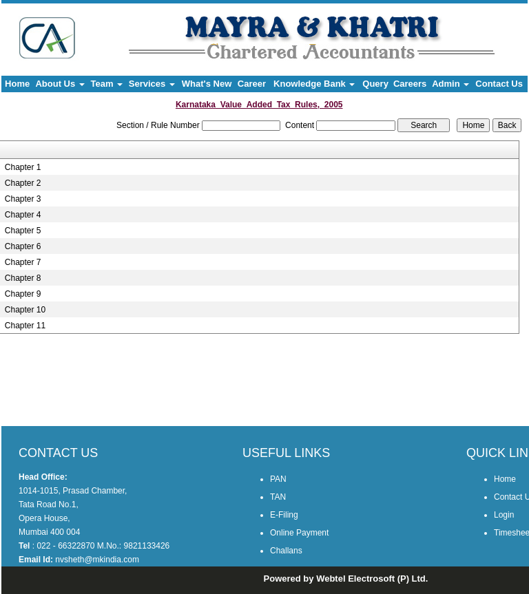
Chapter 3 (23, 199)
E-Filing (284, 515)
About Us (59, 83)
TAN (278, 497)
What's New (206, 83)
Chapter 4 (23, 215)
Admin (450, 83)
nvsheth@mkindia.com (97, 559)
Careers (409, 83)
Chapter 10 (25, 310)
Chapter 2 (23, 183)
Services (152, 83)
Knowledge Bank (314, 83)
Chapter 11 (25, 325)
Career (252, 83)
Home (17, 83)
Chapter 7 (23, 262)
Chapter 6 (23, 246)
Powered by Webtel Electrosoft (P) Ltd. (346, 578)
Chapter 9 (23, 294)
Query (375, 83)
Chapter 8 (23, 278)
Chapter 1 (23, 167)
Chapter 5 (23, 230)
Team (107, 83)
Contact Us (499, 83)
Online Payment (299, 533)
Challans (286, 550)
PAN (278, 479)
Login (504, 515)
